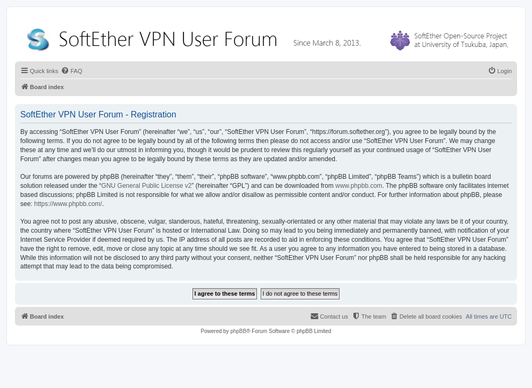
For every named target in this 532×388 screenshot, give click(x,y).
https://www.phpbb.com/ (68, 204)
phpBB (238, 331)
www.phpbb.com (358, 185)
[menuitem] (71, 71)
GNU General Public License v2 (146, 185)
